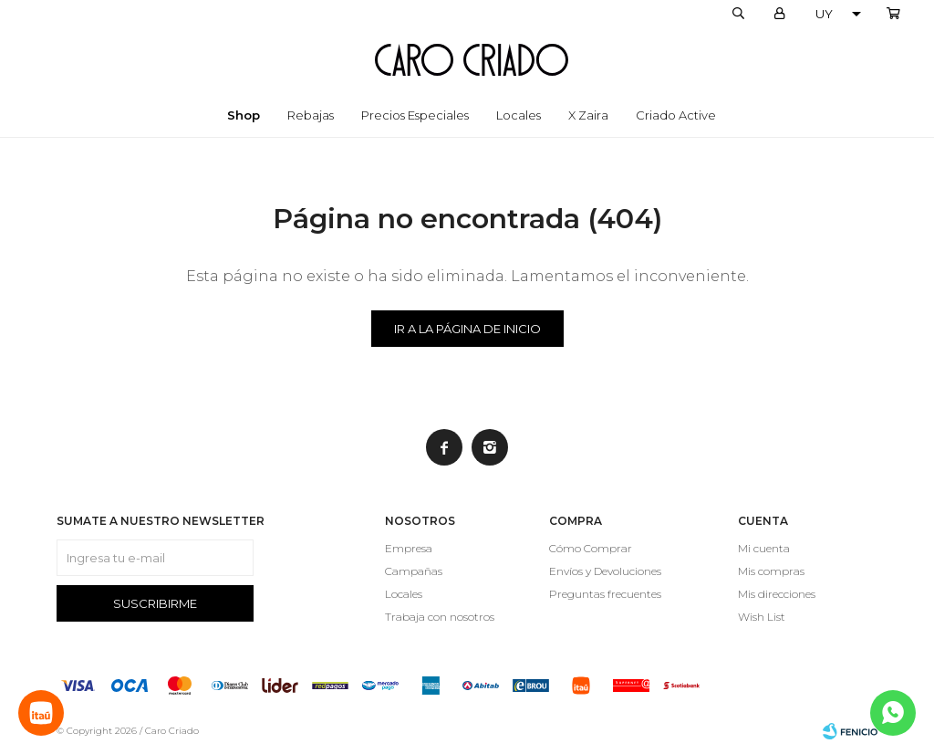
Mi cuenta (764, 548)
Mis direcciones (776, 594)
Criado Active (676, 115)
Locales (518, 115)
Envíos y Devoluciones (605, 571)
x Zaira (588, 115)
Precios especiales (415, 115)
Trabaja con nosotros (439, 616)
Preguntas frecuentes (605, 594)
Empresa (408, 548)
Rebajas (310, 115)
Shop (243, 115)
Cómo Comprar (590, 548)
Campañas (413, 571)
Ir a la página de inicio (467, 328)
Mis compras (771, 571)
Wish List (761, 616)
